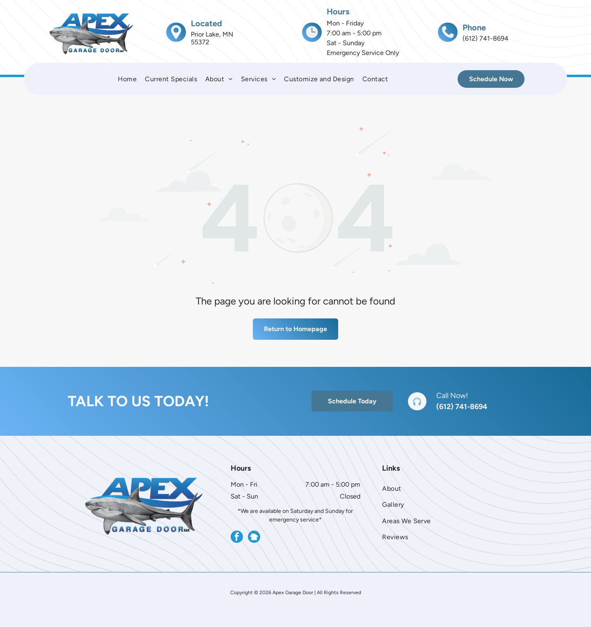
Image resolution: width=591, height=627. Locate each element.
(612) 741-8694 (461, 406)
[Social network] (254, 538)
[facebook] (237, 538)
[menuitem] (127, 79)
